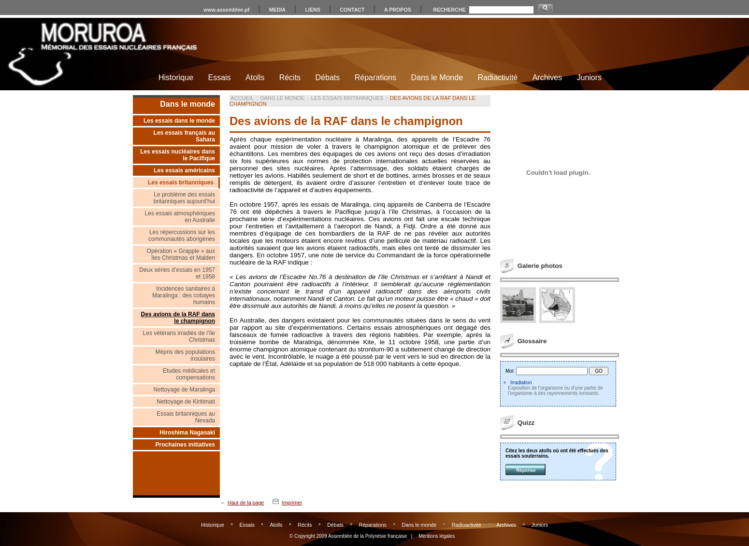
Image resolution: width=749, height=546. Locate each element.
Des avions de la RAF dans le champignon (178, 317)
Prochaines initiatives (185, 444)
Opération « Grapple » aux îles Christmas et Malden (181, 254)
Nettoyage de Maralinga (184, 389)
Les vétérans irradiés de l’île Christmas (179, 336)
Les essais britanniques (181, 182)
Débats (328, 77)
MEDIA (277, 10)
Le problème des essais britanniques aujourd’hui (184, 198)
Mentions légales (436, 536)
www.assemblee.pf (226, 10)
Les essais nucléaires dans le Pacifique (177, 155)
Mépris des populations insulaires (185, 355)
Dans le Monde (437, 77)
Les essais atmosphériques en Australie (180, 217)
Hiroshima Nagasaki (187, 432)
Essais (219, 77)
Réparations (375, 77)
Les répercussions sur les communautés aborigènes (181, 235)
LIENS (312, 10)
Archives (547, 77)
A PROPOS (397, 10)
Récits (290, 77)
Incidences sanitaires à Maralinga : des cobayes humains (183, 295)
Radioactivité (466, 525)
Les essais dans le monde (179, 120)
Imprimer (292, 502)
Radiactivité (498, 77)
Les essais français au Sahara (184, 136)
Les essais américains (184, 170)
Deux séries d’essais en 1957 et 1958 (177, 273)
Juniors (589, 77)
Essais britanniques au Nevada (186, 417)
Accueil (242, 98)
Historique (175, 77)
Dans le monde (187, 104)
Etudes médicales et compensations (189, 374)
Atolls (254, 77)
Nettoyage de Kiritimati (186, 401)
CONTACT (352, 10)
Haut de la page (246, 502)
